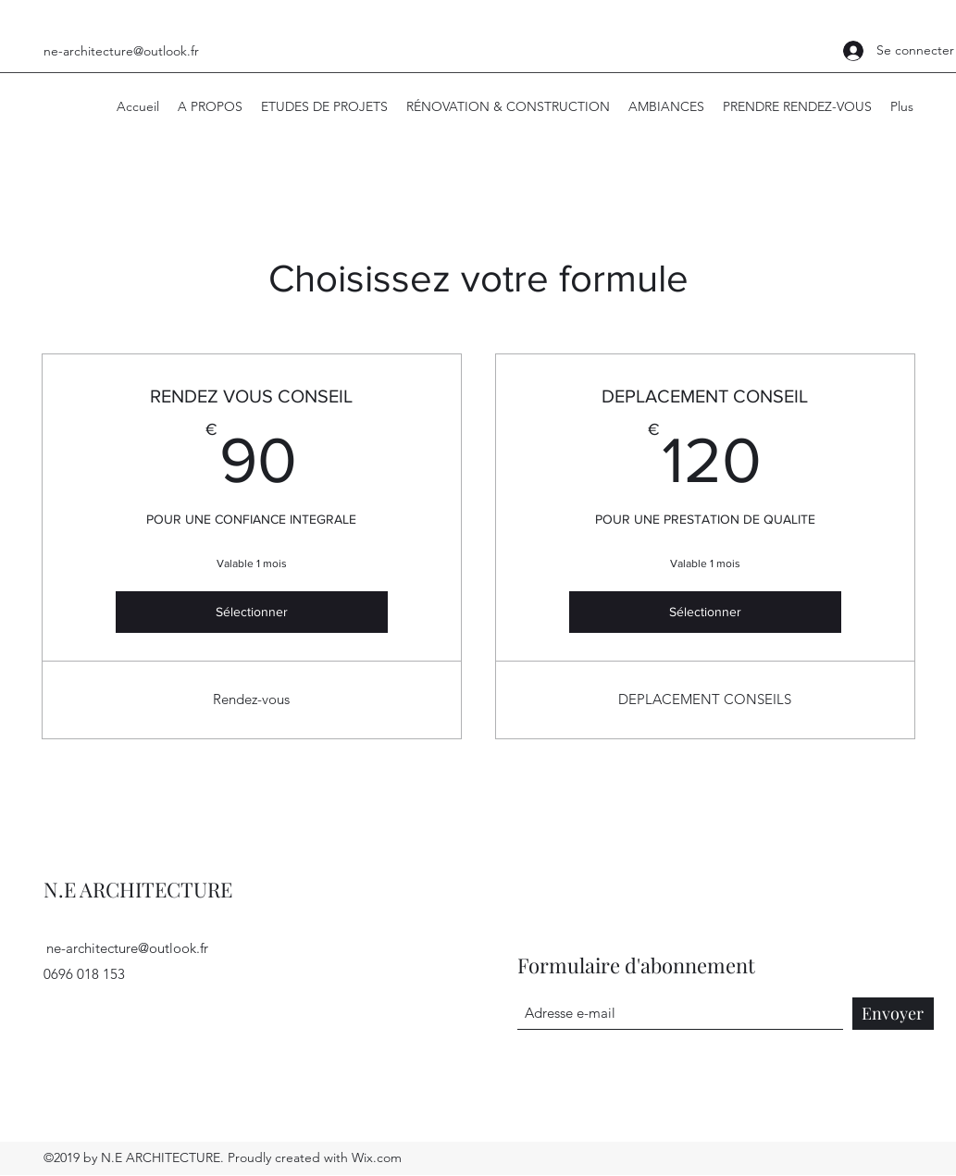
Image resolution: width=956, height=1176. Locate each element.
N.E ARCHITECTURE (137, 889)
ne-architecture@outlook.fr (121, 51)
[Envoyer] (893, 1013)
